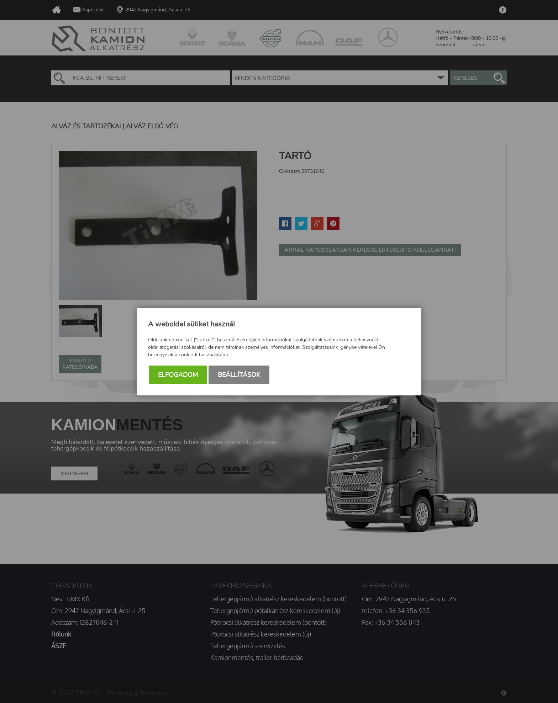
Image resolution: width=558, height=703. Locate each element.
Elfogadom (178, 375)
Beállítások (239, 375)
